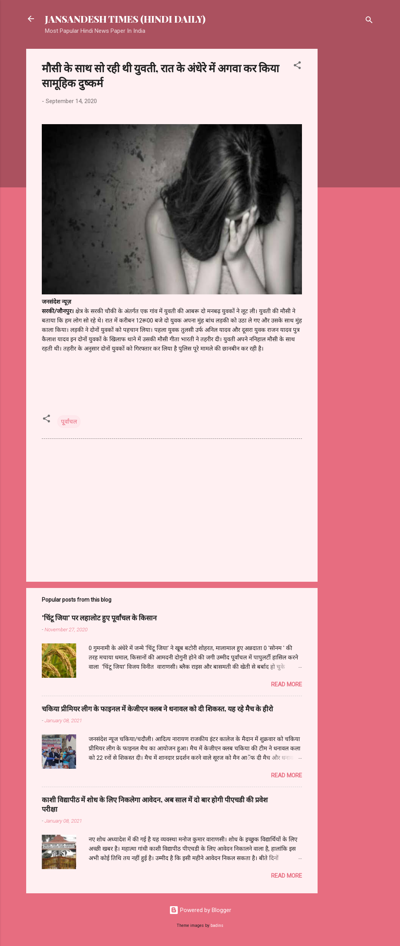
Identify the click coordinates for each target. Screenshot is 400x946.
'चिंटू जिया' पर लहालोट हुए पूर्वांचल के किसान (99, 617)
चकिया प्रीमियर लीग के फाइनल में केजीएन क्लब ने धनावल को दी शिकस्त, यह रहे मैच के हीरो (157, 708)
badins (217, 925)
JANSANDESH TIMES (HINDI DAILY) (125, 18)
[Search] (369, 21)
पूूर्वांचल (69, 421)
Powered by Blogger (200, 910)
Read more (286, 684)
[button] (297, 67)
